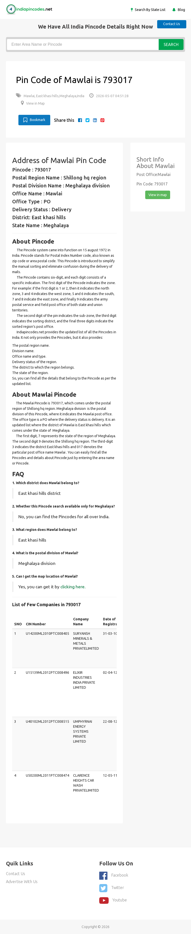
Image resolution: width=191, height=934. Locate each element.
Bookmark (34, 120)
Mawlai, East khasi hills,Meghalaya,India (50, 96)
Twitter (111, 887)
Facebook (113, 875)
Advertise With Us (22, 881)
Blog (181, 10)
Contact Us (171, 24)
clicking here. (73, 586)
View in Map (33, 103)
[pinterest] (102, 120)
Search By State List (149, 10)
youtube (113, 900)
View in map (157, 195)
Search (171, 44)
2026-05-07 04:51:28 (109, 96)
